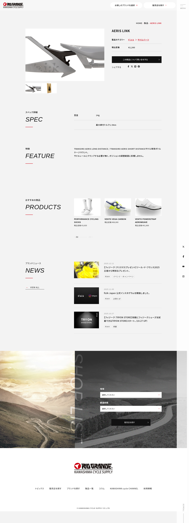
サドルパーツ (143, 40)
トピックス (39, 497)
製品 (146, 24)
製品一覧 (89, 497)
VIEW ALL (34, 293)
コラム (102, 497)
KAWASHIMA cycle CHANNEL (124, 497)
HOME (139, 24)
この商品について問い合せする (140, 61)
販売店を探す (155, 5)
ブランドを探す (73, 497)
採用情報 (148, 497)
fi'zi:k (131, 40)
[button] (75, 243)
